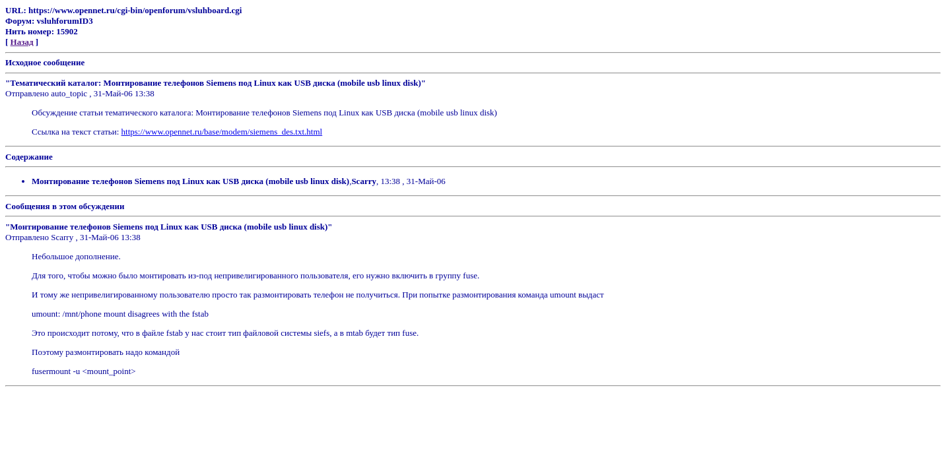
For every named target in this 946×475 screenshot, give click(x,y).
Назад (22, 42)
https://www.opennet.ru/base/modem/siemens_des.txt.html (222, 132)
